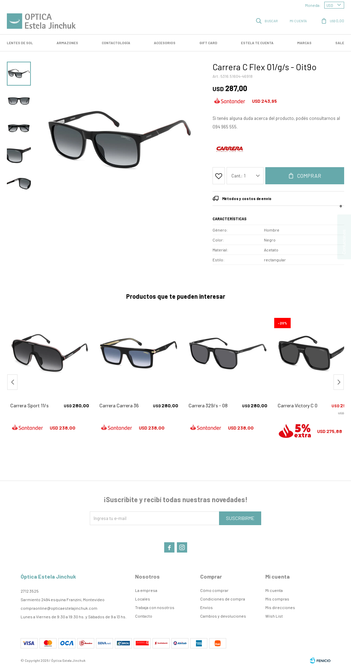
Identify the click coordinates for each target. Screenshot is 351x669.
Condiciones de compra (222, 598)
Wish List (274, 616)
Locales (142, 598)
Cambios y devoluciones (223, 616)
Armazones (67, 43)
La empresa (146, 590)
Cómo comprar (214, 590)
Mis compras (277, 598)
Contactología (116, 43)
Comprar (309, 175)
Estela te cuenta (257, 43)
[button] (339, 382)
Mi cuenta (274, 590)
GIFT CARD (208, 43)
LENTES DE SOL (20, 43)
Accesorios (165, 43)
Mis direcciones (280, 607)
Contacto (143, 616)
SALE (339, 43)
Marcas (304, 43)
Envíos (206, 607)
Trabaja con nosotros (154, 607)
